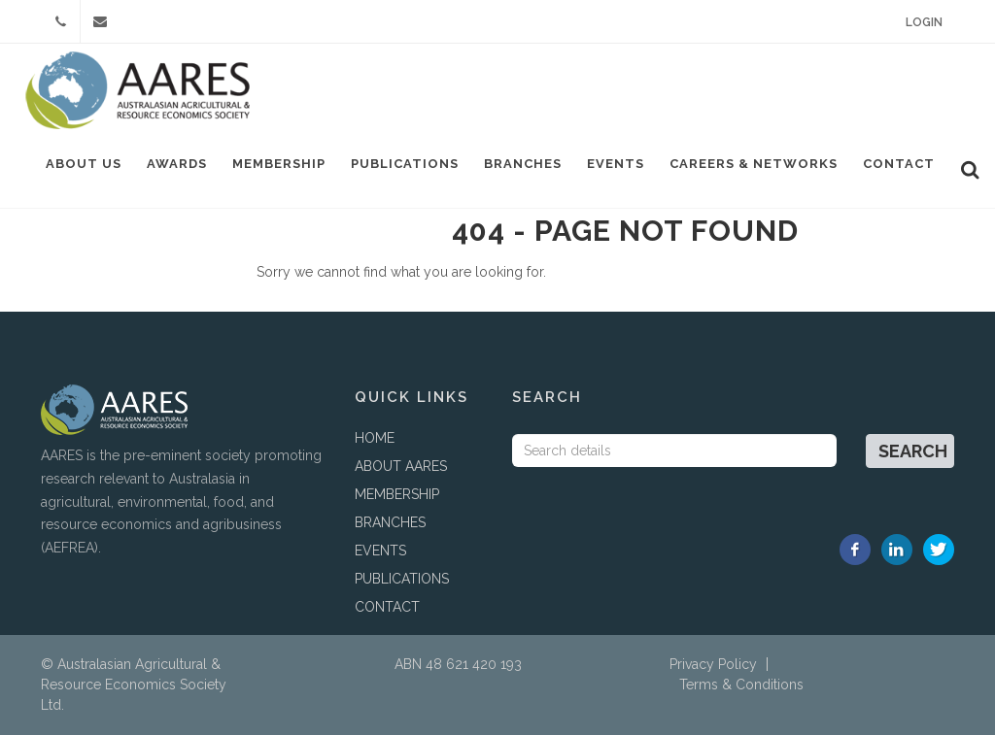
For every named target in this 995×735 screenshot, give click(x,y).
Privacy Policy (713, 664)
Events (615, 163)
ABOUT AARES (401, 466)
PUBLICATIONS (402, 578)
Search (912, 451)
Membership (279, 163)
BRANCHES (390, 522)
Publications (405, 163)
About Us (83, 163)
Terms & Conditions (741, 684)
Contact (899, 163)
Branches (523, 163)
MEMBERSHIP (397, 494)
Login (924, 22)
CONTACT (387, 607)
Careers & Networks (753, 163)
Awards (177, 163)
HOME (375, 438)
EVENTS (380, 550)
